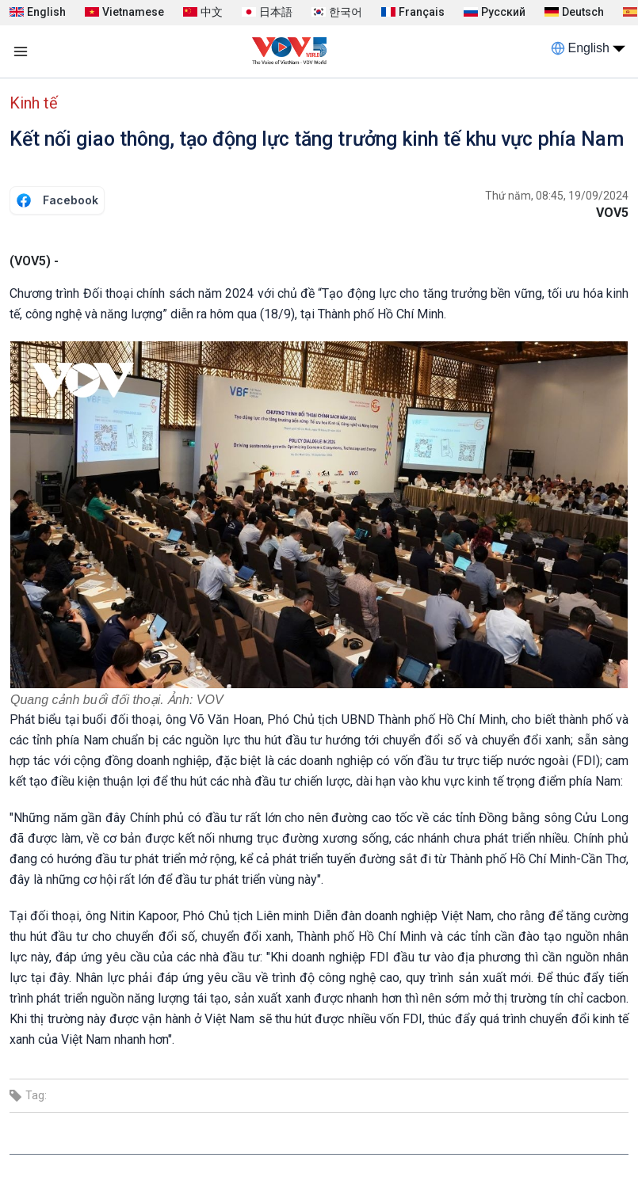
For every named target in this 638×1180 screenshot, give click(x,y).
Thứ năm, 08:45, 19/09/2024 (556, 195)
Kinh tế (34, 102)
